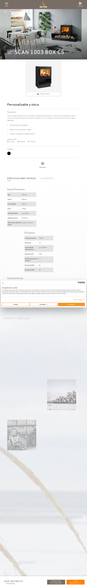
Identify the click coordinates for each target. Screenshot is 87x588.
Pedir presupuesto (75, 582)
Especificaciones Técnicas (21, 178)
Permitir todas (71, 304)
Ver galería (45, 94)
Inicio (5, 11)
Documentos (47, 178)
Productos (12, 11)
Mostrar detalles (78, 299)
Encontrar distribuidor (56, 582)
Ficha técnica (11, 583)
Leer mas (10, 120)
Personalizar (44, 304)
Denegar (15, 304)
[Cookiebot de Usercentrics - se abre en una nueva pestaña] (75, 283)
